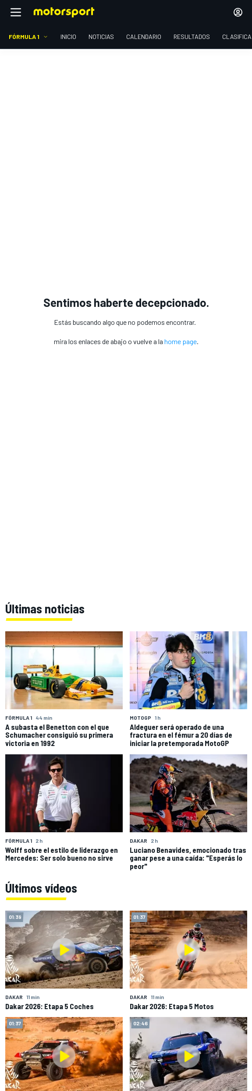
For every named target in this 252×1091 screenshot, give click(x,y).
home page (180, 341)
